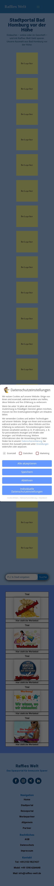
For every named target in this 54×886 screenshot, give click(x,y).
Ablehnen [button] (27, 479)
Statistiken (26, 452)
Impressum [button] (43, 497)
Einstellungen (42, 442)
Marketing (42, 452)
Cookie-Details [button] (12, 497)
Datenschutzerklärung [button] (28, 497)
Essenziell (9, 452)
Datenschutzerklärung (32, 440)
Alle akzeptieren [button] (27, 462)
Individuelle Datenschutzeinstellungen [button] (27, 489)
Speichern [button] (27, 470)
